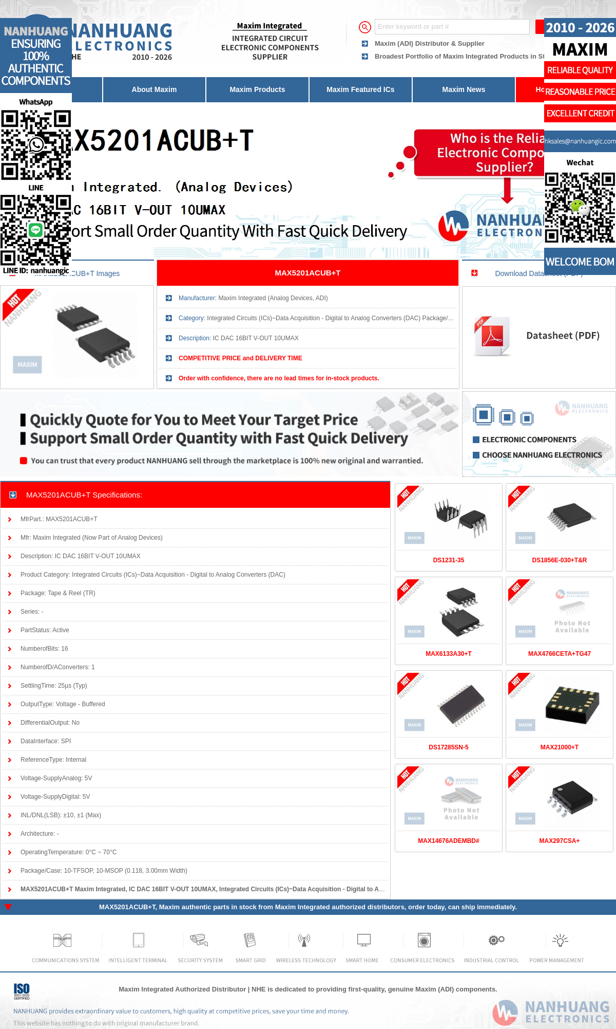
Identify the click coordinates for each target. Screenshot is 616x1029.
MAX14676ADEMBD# (448, 840)
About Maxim (154, 89)
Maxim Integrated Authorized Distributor (182, 989)
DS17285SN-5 (448, 747)
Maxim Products (257, 89)
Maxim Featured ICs (360, 89)
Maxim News (463, 89)
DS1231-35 (449, 560)
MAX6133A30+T (449, 653)
